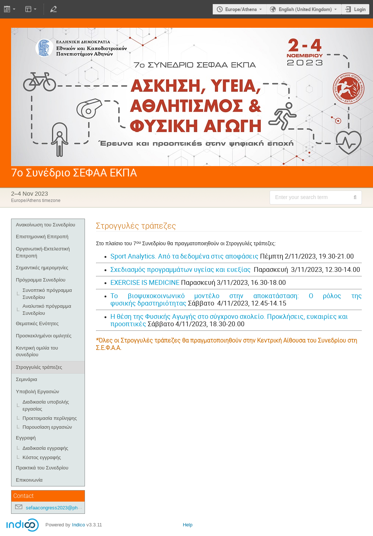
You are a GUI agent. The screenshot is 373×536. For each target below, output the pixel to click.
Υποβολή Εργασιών (37, 391)
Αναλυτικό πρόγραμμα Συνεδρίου (47, 309)
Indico (78, 525)
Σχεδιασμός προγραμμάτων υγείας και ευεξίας (180, 269)
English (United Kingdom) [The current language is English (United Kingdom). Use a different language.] (305, 9)
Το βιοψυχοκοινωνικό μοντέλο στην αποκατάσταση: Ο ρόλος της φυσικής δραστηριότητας (236, 299)
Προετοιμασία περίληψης (50, 418)
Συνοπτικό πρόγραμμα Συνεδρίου (47, 293)
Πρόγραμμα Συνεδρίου (40, 280)
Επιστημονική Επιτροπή (42, 236)
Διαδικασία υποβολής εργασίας (46, 405)
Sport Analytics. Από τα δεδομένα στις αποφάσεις (184, 256)
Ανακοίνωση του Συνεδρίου (45, 224)
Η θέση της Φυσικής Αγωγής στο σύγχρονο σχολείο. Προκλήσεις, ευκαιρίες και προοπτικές (229, 320)
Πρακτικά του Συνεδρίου (42, 468)
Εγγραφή (26, 438)
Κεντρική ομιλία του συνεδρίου (37, 351)
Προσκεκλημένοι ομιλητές (43, 335)
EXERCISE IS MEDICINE (144, 282)
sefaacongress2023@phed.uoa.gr (61, 508)
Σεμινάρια (26, 379)
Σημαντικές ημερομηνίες (42, 267)
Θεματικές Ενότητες (37, 323)
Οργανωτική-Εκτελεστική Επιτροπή (43, 252)
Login (360, 9)
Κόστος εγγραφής (42, 457)
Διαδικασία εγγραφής (45, 448)
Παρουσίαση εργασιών (47, 427)
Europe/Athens (241, 9)
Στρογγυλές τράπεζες (39, 367)
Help (187, 525)
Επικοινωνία (29, 480)
